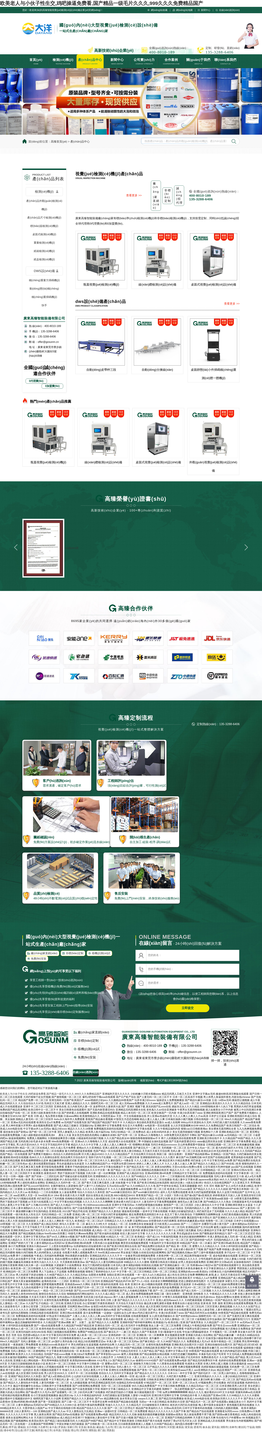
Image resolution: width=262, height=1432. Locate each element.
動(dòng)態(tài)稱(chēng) (44, 288)
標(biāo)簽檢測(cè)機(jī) (44, 226)
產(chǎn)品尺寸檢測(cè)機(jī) (44, 217)
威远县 (100, 1427)
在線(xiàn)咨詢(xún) (229, 10)
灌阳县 (92, 1430)
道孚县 (153, 1427)
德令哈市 (9, 1430)
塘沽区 (242, 1427)
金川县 (53, 1427)
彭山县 (19, 1430)
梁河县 (215, 1427)
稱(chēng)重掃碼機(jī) (44, 297)
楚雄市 (162, 1427)
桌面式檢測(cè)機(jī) (44, 234)
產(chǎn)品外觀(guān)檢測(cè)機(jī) (44, 205)
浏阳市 (224, 1427)
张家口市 (72, 1427)
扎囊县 (4, 1427)
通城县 (21, 1427)
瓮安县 (188, 1427)
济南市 (83, 1430)
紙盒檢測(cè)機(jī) (44, 259)
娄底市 (197, 1427)
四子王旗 (29, 1430)
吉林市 (233, 1427)
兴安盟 (171, 1427)
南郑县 (39, 1430)
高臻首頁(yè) (59, 141)
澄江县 (117, 1427)
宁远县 (250, 1427)
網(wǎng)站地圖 (184, 10)
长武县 (126, 1427)
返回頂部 (252, 1285)
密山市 (75, 1430)
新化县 (144, 1427)
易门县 (101, 1430)
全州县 (57, 1430)
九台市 (109, 1427)
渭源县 (110, 1430)
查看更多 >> (134, 195)
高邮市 (135, 1427)
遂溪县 (179, 1427)
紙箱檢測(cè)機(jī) (44, 251)
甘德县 (66, 1430)
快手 (44, 305)
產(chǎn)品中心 (80, 141)
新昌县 (91, 1427)
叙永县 (206, 1427)
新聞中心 (205, 10)
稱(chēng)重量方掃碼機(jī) (44, 280)
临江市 (48, 1430)
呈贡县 (82, 1427)
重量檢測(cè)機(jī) (44, 242)
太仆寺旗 (32, 1427)
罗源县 (62, 1427)
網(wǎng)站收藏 (159, 10)
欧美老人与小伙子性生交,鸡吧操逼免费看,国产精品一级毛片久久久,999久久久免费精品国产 (101, 3)
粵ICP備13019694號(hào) (172, 1080)
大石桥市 (43, 1427)
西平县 (12, 1427)
